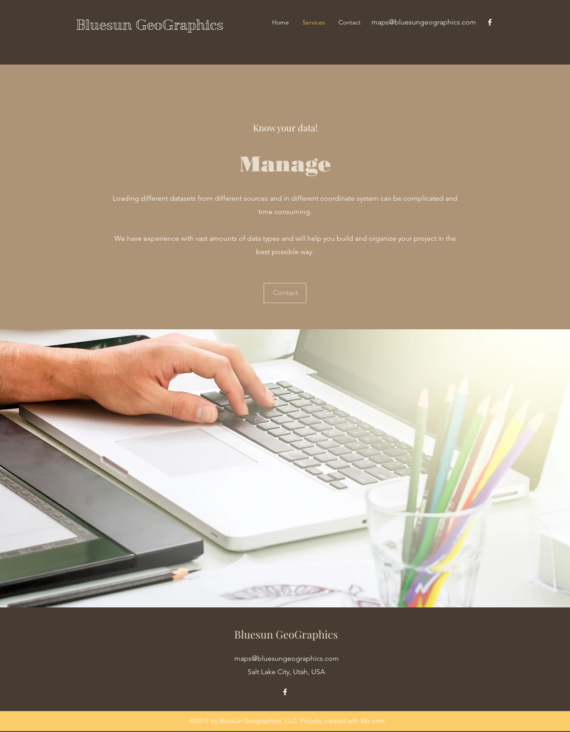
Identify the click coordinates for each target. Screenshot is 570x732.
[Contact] (285, 293)
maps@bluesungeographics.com (423, 22)
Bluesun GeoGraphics (150, 25)
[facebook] (489, 22)
